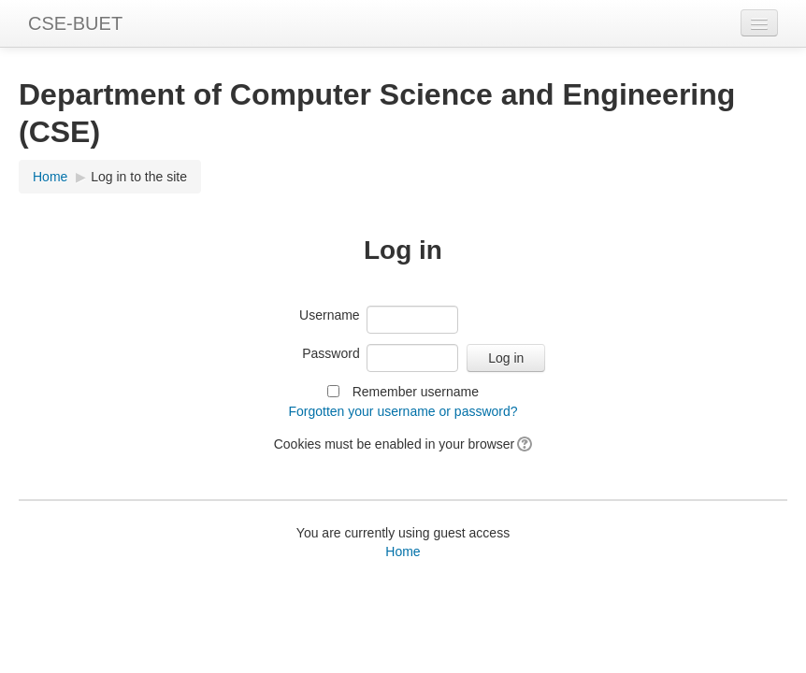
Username (329, 315)
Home (50, 176)
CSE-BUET (75, 23)
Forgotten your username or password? (402, 411)
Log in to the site (139, 176)
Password (330, 353)
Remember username (416, 391)
